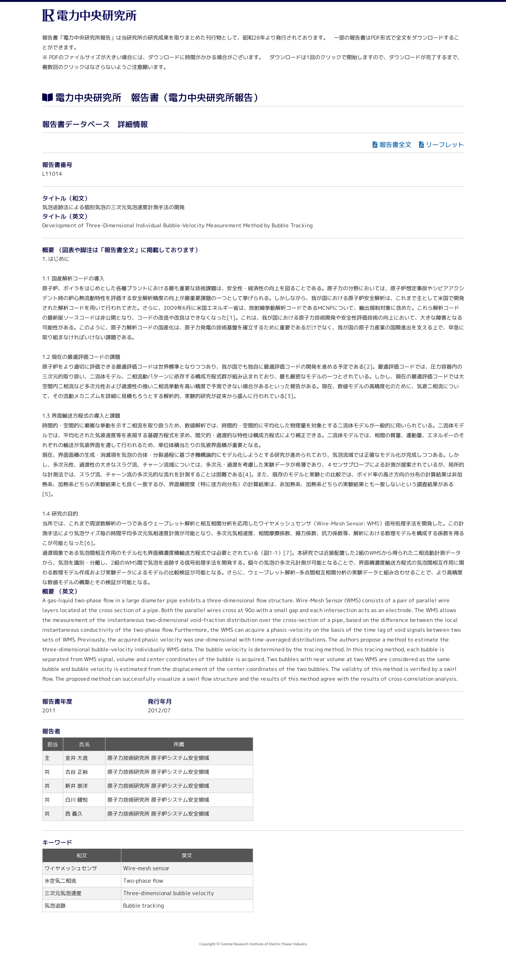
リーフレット (444, 144)
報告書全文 (395, 144)
